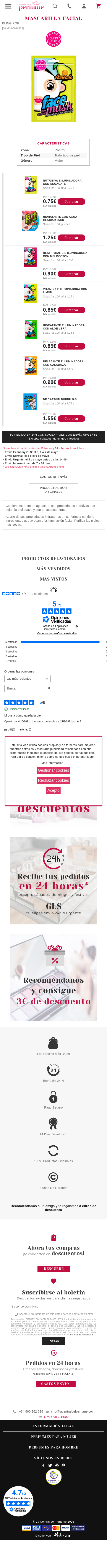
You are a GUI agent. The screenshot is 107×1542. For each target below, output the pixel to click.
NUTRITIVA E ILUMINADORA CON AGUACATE (62, 182)
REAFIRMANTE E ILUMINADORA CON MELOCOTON (65, 254)
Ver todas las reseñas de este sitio (57, 633)
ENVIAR (53, 1341)
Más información (52, 762)
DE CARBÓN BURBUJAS (60, 399)
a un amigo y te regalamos (53, 1208)
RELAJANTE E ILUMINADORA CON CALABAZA (63, 363)
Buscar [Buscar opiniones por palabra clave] (26, 688)
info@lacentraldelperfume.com (73, 1411)
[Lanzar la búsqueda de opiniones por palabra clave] (49, 688)
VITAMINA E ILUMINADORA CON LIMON (65, 291)
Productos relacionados (53, 558)
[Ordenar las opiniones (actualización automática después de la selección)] (27, 678)
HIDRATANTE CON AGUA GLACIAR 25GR (60, 218)
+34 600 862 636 (31, 1411)
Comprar (72, 201)
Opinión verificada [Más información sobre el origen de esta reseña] (19, 709)
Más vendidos (53, 568)
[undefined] (76, 626)
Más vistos (53, 579)
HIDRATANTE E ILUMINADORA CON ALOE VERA (63, 327)
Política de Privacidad (81, 1334)
